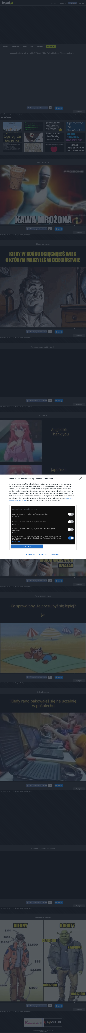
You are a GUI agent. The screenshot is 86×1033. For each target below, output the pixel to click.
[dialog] (43, 517)
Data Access (43, 554)
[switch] (71, 514)
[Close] (82, 479)
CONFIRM (27, 546)
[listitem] (43, 509)
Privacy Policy (55, 554)
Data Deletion (30, 554)
